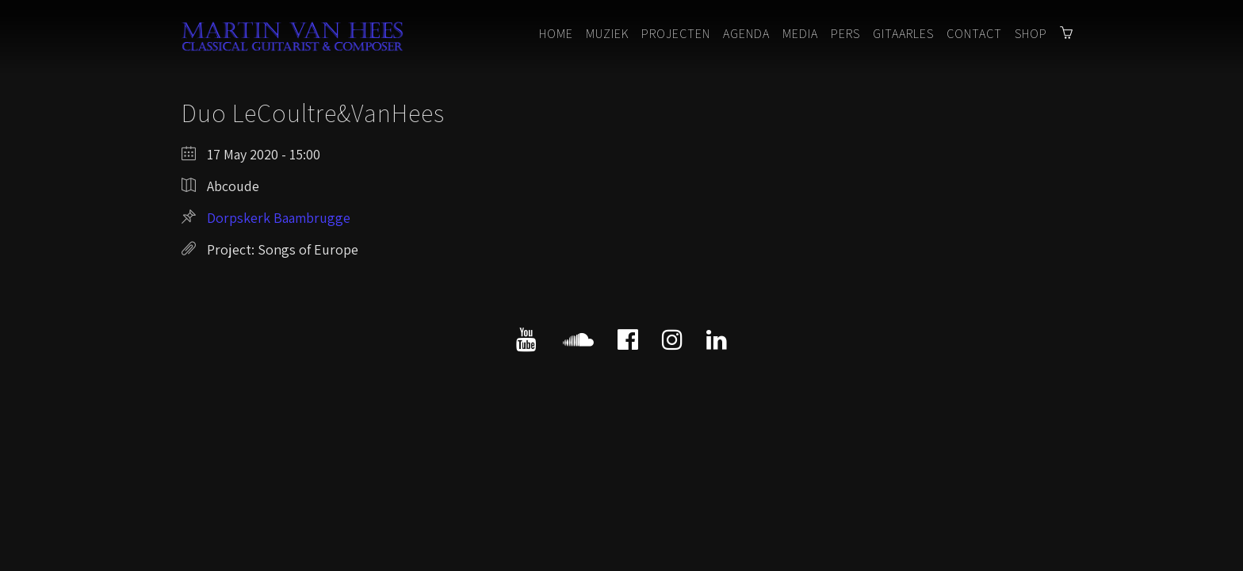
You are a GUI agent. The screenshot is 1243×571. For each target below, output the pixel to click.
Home (556, 33)
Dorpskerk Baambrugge (278, 218)
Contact (974, 33)
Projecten (675, 33)
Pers (845, 33)
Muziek (607, 33)
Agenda (746, 33)
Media (800, 33)
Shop (1031, 33)
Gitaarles (903, 33)
